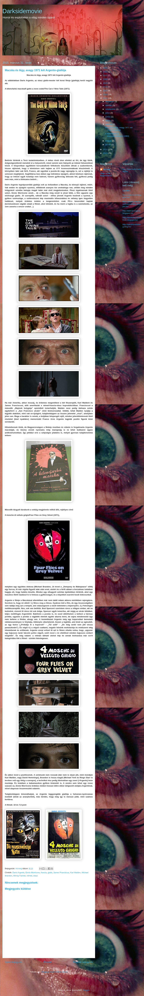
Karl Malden (75, 872)
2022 (105, 72)
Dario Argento (18, 872)
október (108, 105)
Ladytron (126, 190)
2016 (105, 94)
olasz (35, 876)
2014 (105, 149)
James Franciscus (61, 872)
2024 (105, 68)
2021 (105, 75)
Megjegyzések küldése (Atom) (55, 972)
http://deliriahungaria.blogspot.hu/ (132, 212)
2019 (105, 83)
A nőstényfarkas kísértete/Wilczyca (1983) (117, 135)
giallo (50, 872)
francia (44, 872)
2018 (105, 87)
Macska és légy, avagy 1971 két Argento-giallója (118, 128)
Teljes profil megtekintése (106, 174)
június (108, 117)
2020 (105, 79)
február (108, 141)
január (108, 144)
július (107, 113)
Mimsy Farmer (19, 876)
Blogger (86, 990)
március (109, 124)
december (110, 101)
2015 (105, 98)
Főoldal (47, 962)
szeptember (110, 109)
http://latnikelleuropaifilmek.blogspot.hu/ (132, 218)
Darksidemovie (22, 11)
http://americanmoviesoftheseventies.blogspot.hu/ (132, 204)
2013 (105, 153)
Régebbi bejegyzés (83, 962)
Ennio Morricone (33, 872)
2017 (105, 90)
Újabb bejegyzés (13, 962)
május (108, 120)
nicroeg (106, 169)
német (29, 876)
